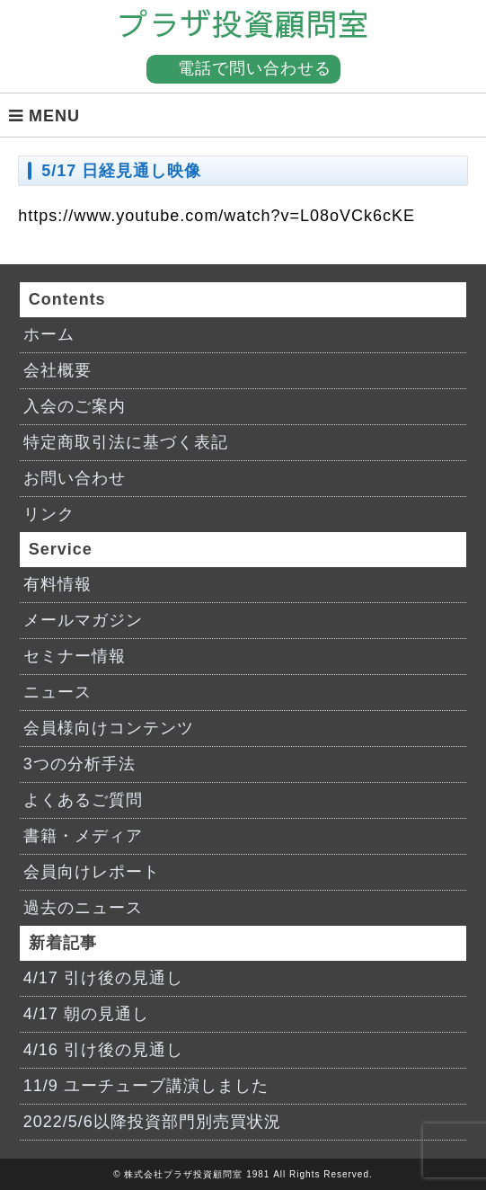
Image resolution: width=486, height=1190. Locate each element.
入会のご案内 (74, 406)
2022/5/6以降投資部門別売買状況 (152, 1122)
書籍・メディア (83, 836)
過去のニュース (83, 908)
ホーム (49, 334)
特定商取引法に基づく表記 (125, 442)
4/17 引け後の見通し (103, 978)
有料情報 (57, 584)
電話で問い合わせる (254, 68)
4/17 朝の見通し (86, 1014)
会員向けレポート (91, 872)
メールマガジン (83, 620)
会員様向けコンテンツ (108, 728)
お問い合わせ (74, 478)
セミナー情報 (74, 656)
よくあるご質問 (83, 800)
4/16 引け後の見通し (103, 1050)
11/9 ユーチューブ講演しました (146, 1086)
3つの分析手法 (79, 764)
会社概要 (57, 370)
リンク (49, 514)
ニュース (57, 692)
